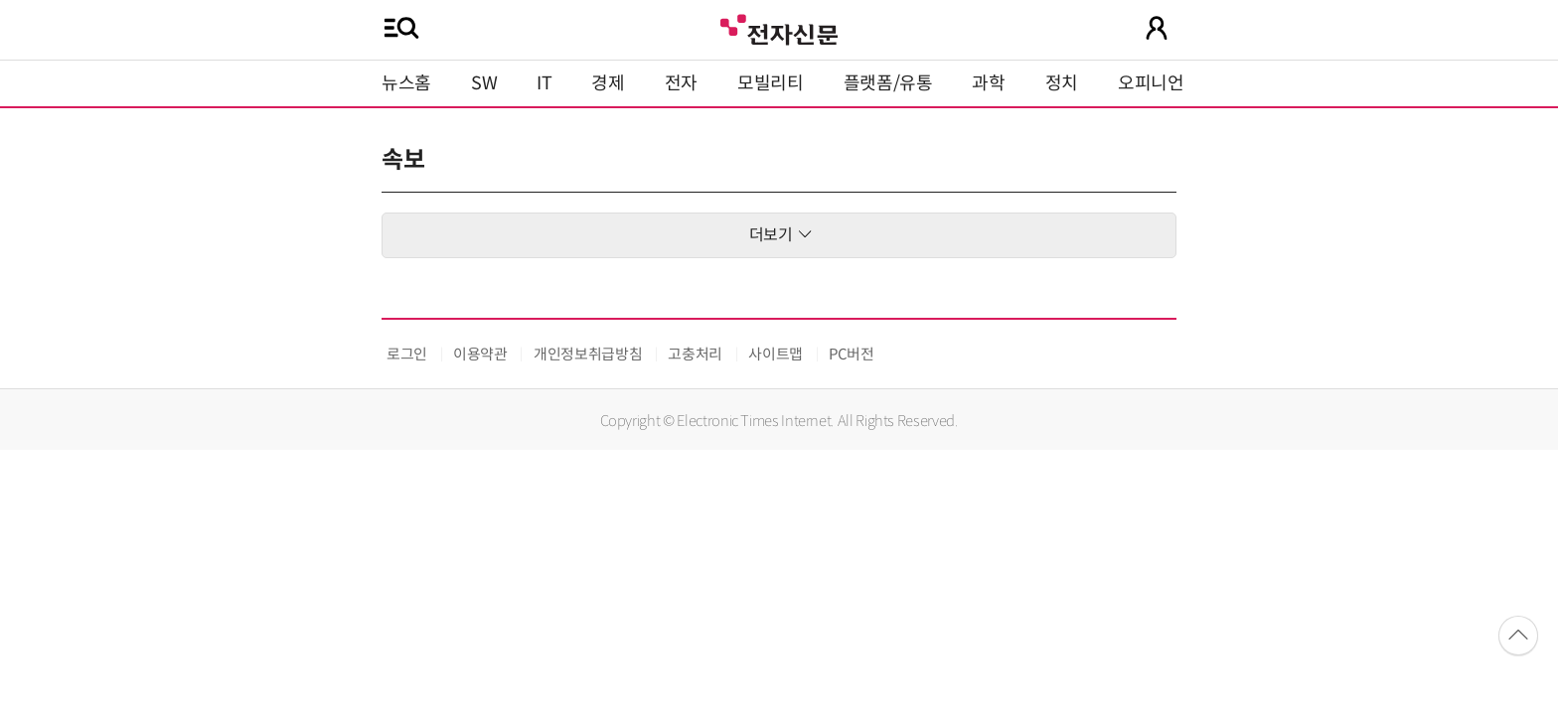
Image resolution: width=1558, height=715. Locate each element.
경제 (607, 83)
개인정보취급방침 (588, 354)
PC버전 (851, 354)
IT (544, 83)
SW (484, 83)
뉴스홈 (406, 83)
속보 (403, 160)
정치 (1061, 83)
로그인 (407, 354)
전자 (681, 83)
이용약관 (480, 354)
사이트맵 (775, 354)
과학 (988, 83)
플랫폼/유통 (888, 83)
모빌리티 (770, 83)
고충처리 (695, 354)
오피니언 (1151, 83)
